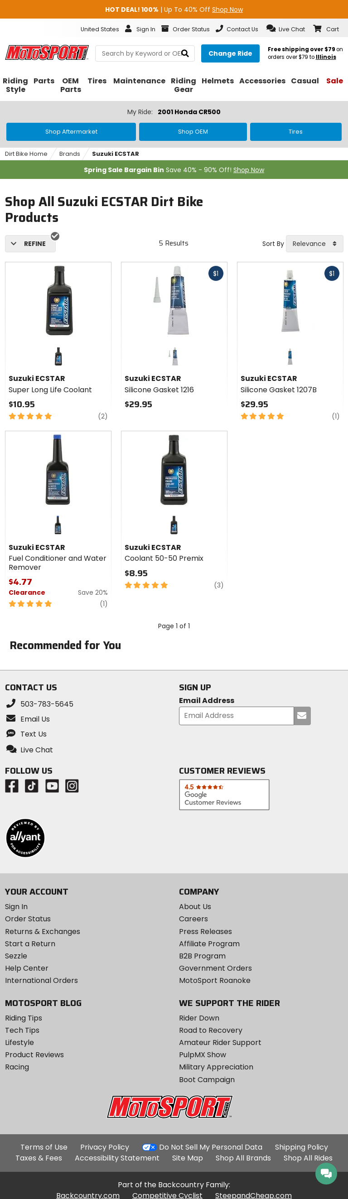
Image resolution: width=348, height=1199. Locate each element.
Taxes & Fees (38, 1158)
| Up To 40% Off (174, 9)
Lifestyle (19, 1042)
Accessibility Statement (117, 1158)
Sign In (16, 906)
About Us (195, 906)
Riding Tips (23, 1018)
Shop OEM (193, 131)
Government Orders (215, 968)
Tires (296, 131)
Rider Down (199, 1018)
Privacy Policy (104, 1147)
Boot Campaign (207, 1079)
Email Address (206, 701)
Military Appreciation (216, 1067)
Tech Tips (22, 1030)
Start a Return (30, 944)
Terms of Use (44, 1147)
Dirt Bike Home (26, 153)
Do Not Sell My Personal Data (210, 1147)
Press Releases (205, 931)
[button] (285, 28)
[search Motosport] (145, 53)
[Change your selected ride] (230, 53)
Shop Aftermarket (71, 131)
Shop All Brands (243, 1158)
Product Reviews (34, 1055)
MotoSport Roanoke (215, 980)
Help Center (26, 968)
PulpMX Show (202, 1055)
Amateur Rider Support (220, 1042)
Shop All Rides (308, 1158)
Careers (193, 919)
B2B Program (202, 956)
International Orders (41, 980)
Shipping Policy (301, 1147)
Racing (17, 1067)
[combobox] (314, 243)
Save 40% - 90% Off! (174, 169)
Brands (69, 153)
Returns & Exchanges (42, 931)
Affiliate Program (209, 944)
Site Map (187, 1158)
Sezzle (16, 956)
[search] (185, 53)
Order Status (28, 919)
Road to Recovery (210, 1030)
